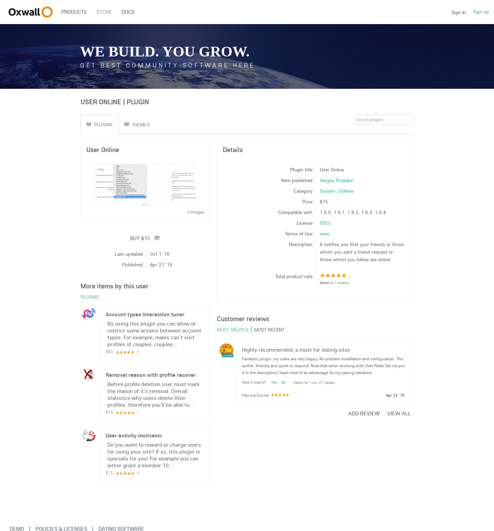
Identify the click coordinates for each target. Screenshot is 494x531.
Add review (364, 413)
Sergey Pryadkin (337, 180)
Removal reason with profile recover (151, 374)
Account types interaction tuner (145, 314)
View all (399, 413)
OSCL (325, 223)
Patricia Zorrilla (255, 395)
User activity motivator (134, 435)
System (328, 191)
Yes (274, 382)
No (283, 382)
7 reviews (341, 282)
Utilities (346, 191)
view (324, 234)
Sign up (481, 12)
